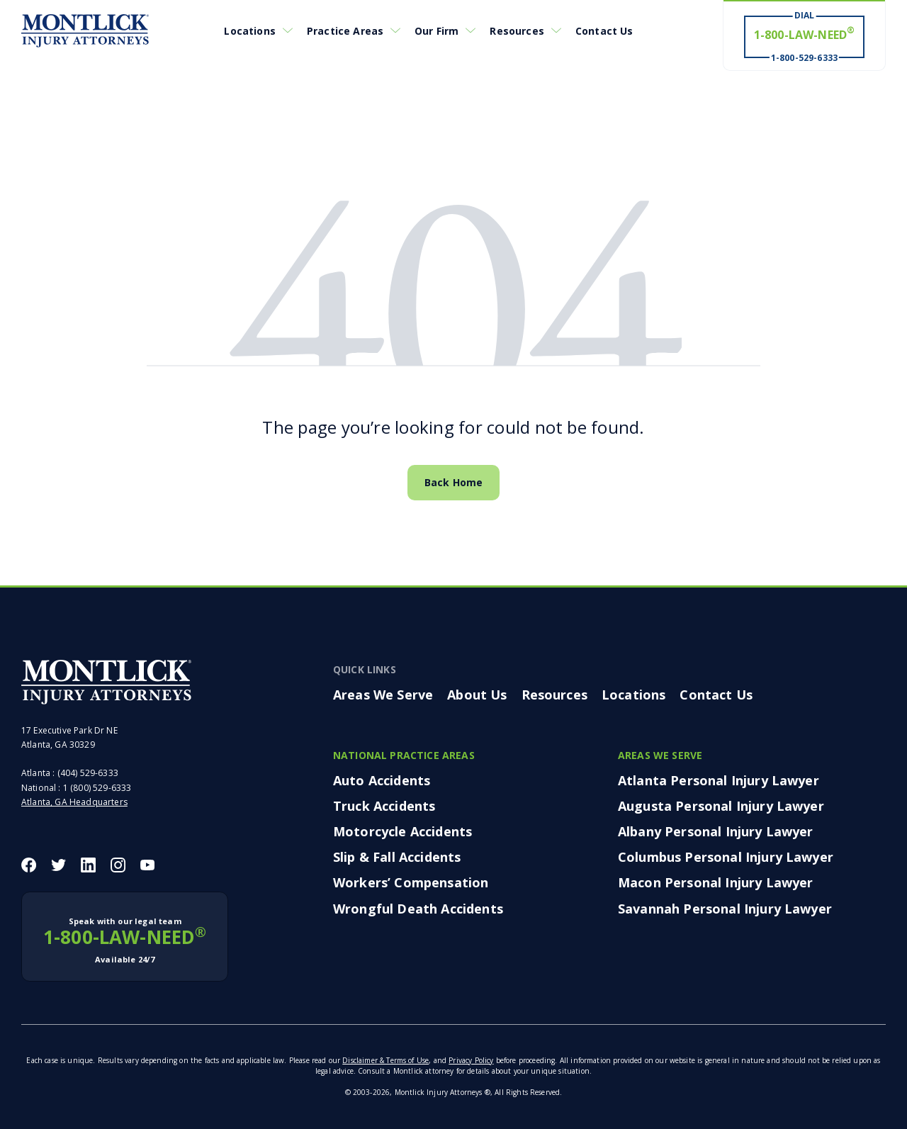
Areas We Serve (383, 694)
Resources (516, 31)
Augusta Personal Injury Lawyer (721, 805)
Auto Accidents (381, 780)
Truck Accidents (384, 805)
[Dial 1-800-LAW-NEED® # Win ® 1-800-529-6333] (804, 36)
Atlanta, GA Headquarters (74, 802)
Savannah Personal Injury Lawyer (725, 908)
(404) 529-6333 (87, 773)
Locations (249, 31)
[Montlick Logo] (85, 30)
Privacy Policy (471, 1060)
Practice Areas (345, 31)
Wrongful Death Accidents (418, 908)
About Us (477, 694)
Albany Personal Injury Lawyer (715, 831)
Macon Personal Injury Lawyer (715, 882)
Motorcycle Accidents (402, 831)
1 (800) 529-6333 (97, 788)
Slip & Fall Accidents (397, 856)
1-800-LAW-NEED (124, 940)
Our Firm (436, 31)
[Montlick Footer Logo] (106, 682)
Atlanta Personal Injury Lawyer (718, 780)
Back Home (453, 482)
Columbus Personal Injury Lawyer (725, 856)
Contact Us (604, 31)
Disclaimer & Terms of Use (385, 1060)
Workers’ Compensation (410, 882)
